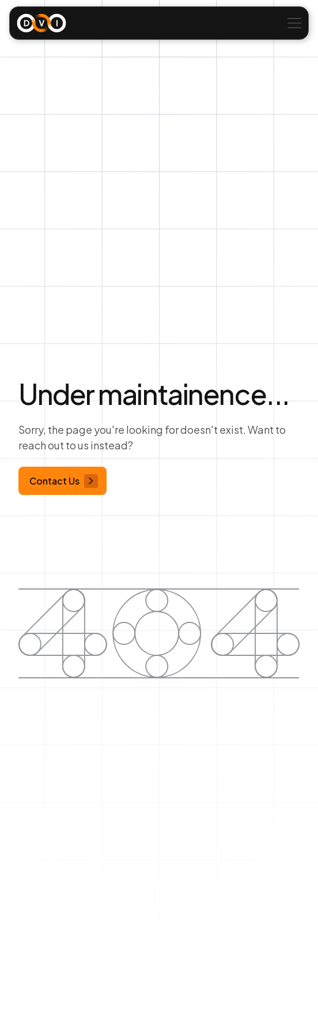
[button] (292, 23)
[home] (41, 23)
